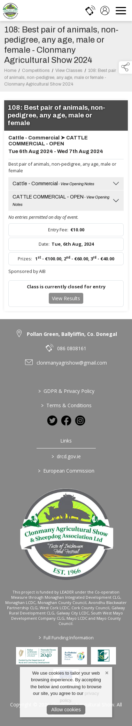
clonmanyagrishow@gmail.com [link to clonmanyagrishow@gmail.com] (72, 362)
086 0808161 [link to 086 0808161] (71, 348)
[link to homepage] (10, 10)
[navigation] (121, 10)
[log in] (104, 10)
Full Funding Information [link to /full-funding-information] (66, 637)
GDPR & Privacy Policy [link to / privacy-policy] (66, 391)
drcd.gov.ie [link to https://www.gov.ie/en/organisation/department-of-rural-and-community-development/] (66, 456)
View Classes (69, 72)
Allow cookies (66, 709)
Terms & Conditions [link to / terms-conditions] (66, 405)
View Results (66, 300)
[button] (125, 67)
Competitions (36, 72)
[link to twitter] (52, 420)
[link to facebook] (66, 420)
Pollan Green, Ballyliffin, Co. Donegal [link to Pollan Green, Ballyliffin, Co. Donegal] (72, 334)
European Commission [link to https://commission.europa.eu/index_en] (66, 471)
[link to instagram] (80, 420)
